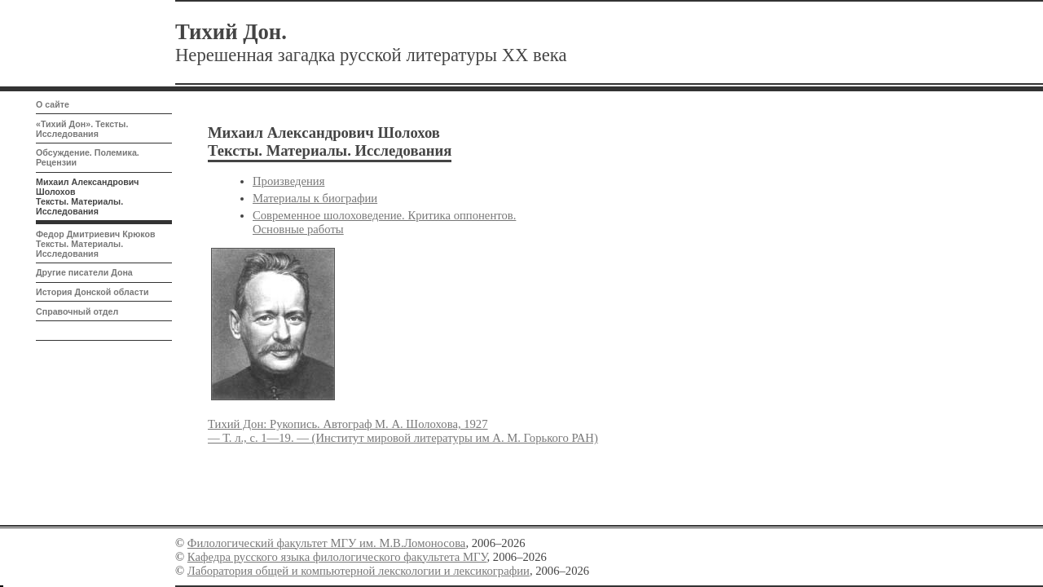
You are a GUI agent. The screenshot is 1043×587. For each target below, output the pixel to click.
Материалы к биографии (315, 198)
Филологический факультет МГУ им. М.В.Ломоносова (326, 542)
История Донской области (92, 292)
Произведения (288, 181)
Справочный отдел (77, 311)
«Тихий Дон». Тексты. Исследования (82, 129)
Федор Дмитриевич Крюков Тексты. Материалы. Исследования (96, 243)
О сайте (52, 104)
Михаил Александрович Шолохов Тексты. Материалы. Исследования (87, 196)
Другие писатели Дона (84, 272)
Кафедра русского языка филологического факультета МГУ (337, 556)
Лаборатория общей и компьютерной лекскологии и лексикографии (358, 570)
